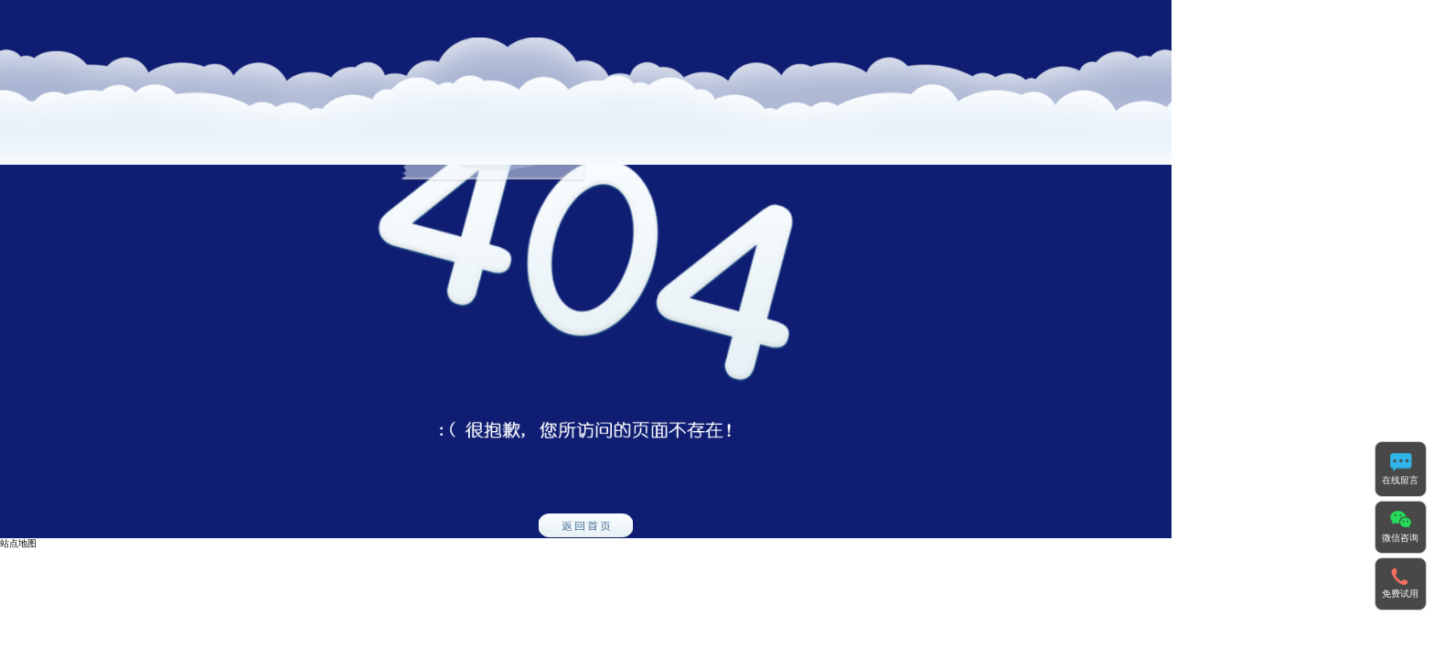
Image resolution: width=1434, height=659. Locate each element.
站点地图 (18, 543)
